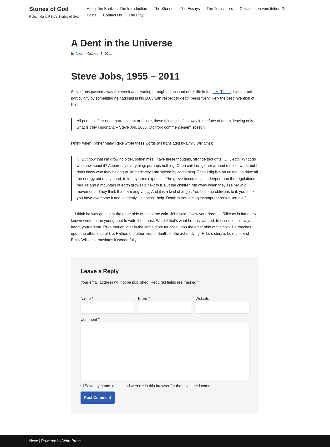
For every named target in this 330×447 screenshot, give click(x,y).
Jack (79, 53)
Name (87, 298)
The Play (135, 15)
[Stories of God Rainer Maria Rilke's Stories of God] (54, 11)
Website (202, 298)
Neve (33, 441)
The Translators (220, 9)
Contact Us (112, 15)
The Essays (190, 9)
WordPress (71, 441)
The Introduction (133, 9)
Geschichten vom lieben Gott (264, 9)
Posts (91, 15)
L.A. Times (222, 92)
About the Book (100, 9)
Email (144, 298)
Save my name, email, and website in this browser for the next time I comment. (151, 386)
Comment (90, 319)
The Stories (163, 9)
